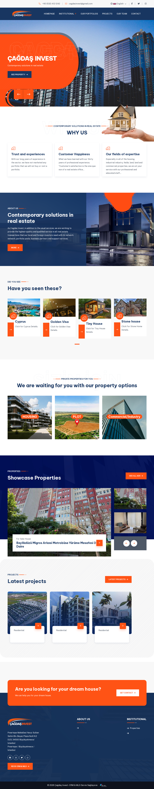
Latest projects (118, 579)
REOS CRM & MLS (20, 766)
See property (19, 75)
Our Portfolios (89, 14)
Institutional (66, 14)
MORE (15, 248)
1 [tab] (77, 344)
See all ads (136, 476)
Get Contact (127, 693)
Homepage (49, 14)
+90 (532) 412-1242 (51, 3)
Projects (107, 14)
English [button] (118, 3)
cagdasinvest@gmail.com (80, 3)
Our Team (122, 14)
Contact (136, 14)
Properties (135, 728)
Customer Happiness (74, 154)
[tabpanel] (24, 317)
